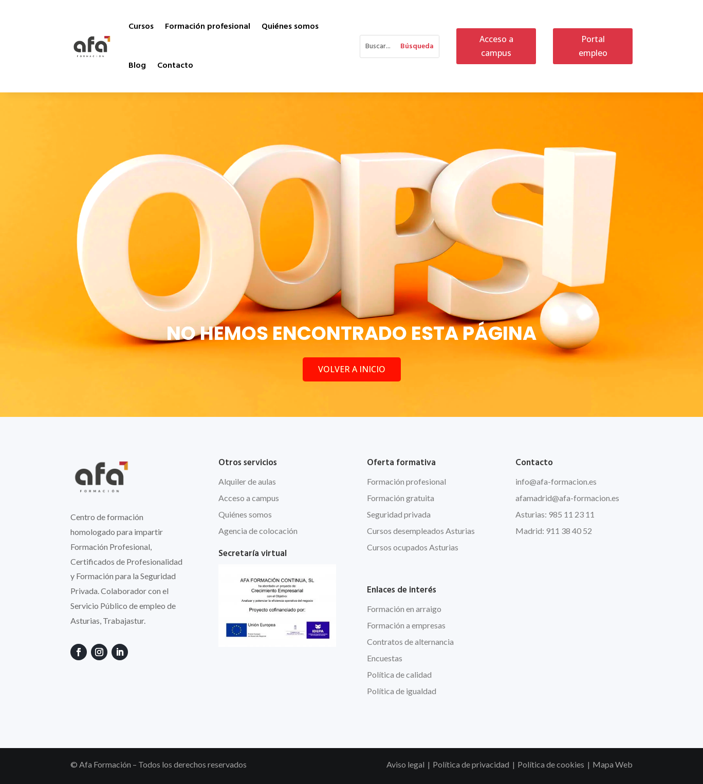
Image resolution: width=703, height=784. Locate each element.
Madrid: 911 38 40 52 (553, 531)
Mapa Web (613, 764)
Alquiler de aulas (247, 481)
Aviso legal (405, 764)
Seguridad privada (399, 514)
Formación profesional (207, 26)
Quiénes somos (290, 26)
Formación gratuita (400, 498)
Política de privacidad (471, 764)
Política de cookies (550, 764)
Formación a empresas (406, 625)
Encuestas (384, 658)
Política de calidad (399, 674)
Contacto (175, 65)
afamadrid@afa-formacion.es (567, 498)
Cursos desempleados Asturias (421, 531)
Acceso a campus (496, 46)
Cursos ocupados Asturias (412, 547)
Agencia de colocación (258, 531)
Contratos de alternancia (410, 641)
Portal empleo (593, 46)
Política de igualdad (401, 691)
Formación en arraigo (404, 609)
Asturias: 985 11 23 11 (555, 514)
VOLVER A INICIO (351, 369)
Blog (137, 65)
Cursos (141, 26)
